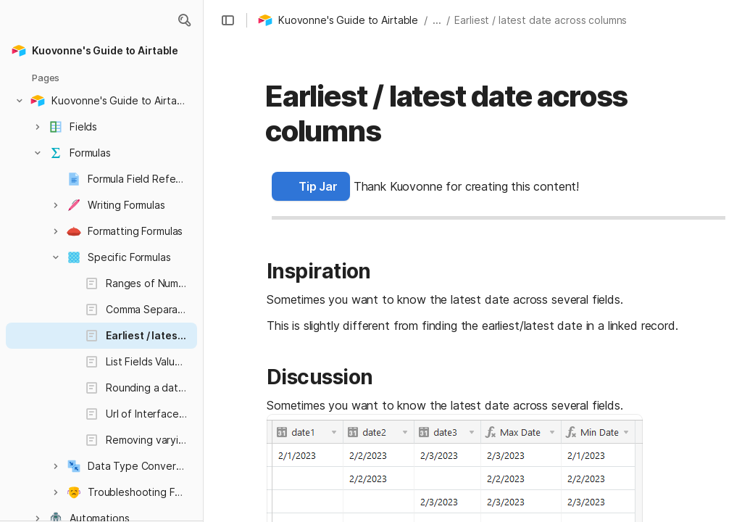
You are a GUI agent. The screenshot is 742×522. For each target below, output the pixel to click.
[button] (184, 20)
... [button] (437, 20)
